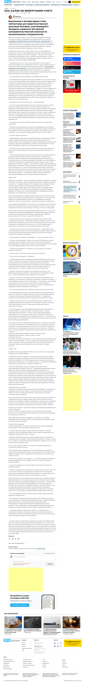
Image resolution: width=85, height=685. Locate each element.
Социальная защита (27, 659)
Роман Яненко (28, 632)
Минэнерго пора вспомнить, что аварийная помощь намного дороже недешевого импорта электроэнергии (68, 148)
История (64, 661)
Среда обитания (46, 663)
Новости (24, 1)
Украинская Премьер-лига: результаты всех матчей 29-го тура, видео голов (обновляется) (71, 352)
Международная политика (8, 661)
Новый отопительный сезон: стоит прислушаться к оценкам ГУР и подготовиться (69, 157)
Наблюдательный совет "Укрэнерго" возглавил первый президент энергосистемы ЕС (69, 140)
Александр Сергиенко (68, 633)
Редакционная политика (27, 648)
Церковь (44, 665)
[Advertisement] (25, 579)
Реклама (23, 646)
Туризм (63, 665)
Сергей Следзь (9, 633)
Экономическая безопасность (29, 665)
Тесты (53, 1)
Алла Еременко (17, 16)
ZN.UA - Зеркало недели (72, 90)
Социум (63, 659)
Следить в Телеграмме (19, 605)
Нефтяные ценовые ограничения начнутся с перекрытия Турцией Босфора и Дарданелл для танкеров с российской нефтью (52, 632)
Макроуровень (6, 663)
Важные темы (8, 4)
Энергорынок (6, 665)
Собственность (65, 667)
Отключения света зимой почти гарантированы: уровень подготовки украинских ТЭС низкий (69, 132)
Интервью (42, 1)
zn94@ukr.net (36, 649)
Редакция (24, 644)
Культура (44, 667)
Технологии (45, 661)
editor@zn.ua (40, 653)
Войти (66, 1)
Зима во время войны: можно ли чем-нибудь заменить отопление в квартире (71, 631)
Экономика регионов (7, 668)
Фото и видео (35, 1)
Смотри (65, 316)
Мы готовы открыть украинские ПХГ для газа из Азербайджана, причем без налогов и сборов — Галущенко (69, 116)
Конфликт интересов (27, 663)
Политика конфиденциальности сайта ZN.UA (73, 680)
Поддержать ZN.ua (76, 1)
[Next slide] (80, 5)
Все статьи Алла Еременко (16, 543)
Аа (69, 1)
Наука (44, 659)
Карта (23, 650)
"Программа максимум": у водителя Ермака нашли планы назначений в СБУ (69, 197)
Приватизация (6, 667)
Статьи (29, 1)
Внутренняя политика (7, 659)
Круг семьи (64, 663)
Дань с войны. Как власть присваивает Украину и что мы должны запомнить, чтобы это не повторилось (70, 189)
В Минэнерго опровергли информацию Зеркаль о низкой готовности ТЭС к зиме (69, 124)
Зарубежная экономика (28, 661)
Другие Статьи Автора (71, 243)
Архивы (23, 642)
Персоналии (25, 667)
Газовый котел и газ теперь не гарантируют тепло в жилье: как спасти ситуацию (69, 164)
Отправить (50, 564)
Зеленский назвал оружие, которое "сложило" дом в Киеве (70, 176)
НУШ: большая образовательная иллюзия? (70, 181)
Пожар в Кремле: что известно (68, 202)
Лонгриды (48, 1)
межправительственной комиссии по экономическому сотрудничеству (29, 41)
